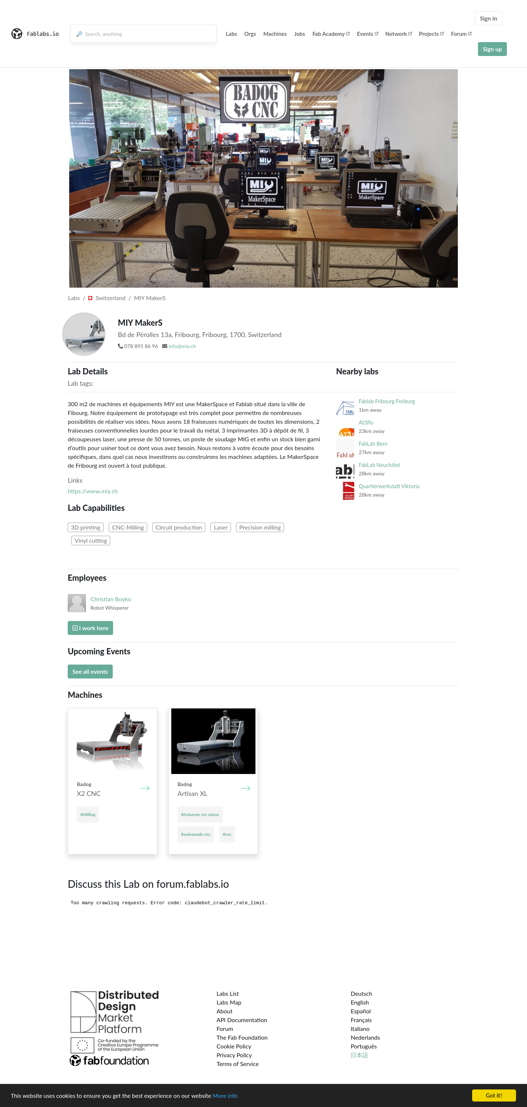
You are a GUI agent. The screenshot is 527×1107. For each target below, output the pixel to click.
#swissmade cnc (195, 834)
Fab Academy (331, 33)
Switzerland (107, 297)
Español (361, 1010)
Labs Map (229, 1002)
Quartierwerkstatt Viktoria (389, 486)
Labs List (228, 993)
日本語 (359, 1054)
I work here (90, 627)
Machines (275, 33)
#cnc (227, 834)
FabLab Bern (373, 444)
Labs (231, 33)
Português (364, 1046)
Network (398, 33)
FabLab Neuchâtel (379, 465)
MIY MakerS (149, 297)
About (225, 1010)
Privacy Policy (234, 1054)
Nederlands (365, 1037)
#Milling (88, 814)
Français (361, 1019)
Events (367, 33)
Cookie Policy (234, 1046)
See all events (90, 671)
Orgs (250, 33)
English (360, 1002)
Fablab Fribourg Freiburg (387, 401)
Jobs (299, 33)
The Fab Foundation (242, 1037)
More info (225, 1096)
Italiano (360, 1028)
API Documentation (242, 1019)
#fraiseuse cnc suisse (200, 814)
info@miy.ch (182, 346)
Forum (461, 33)
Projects (431, 33)
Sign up (492, 48)
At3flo (366, 422)
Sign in (488, 18)
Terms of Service (238, 1063)
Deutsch (361, 993)
